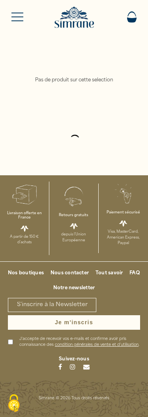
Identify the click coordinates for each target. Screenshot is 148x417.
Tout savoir (109, 273)
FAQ (134, 273)
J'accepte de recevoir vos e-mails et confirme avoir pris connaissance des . (79, 342)
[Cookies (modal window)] (14, 403)
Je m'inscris (74, 322)
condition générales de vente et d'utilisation (97, 345)
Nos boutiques (26, 273)
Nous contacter (70, 273)
